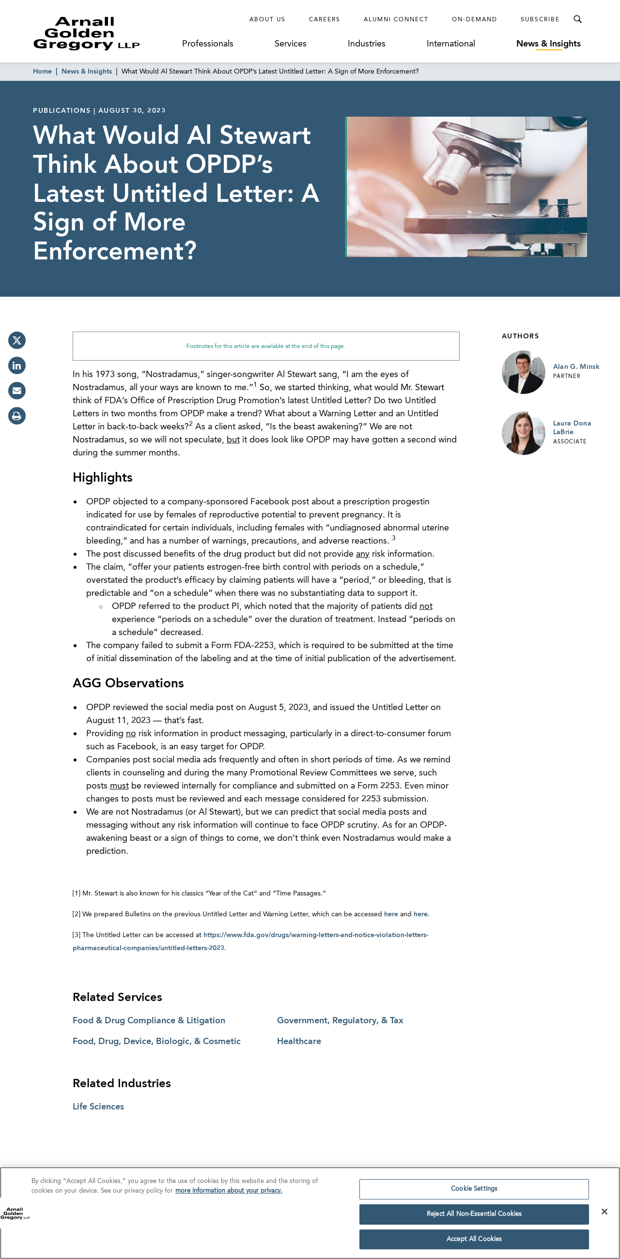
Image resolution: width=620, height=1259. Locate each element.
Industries (367, 44)
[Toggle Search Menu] (577, 19)
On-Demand (474, 20)
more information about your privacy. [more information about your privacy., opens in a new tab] (228, 1195)
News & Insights (548, 44)
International (451, 44)
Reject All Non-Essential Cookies (474, 1218)
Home (42, 71)
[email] (17, 390)
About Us (267, 20)
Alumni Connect (396, 20)
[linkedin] (17, 365)
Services (291, 44)
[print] (17, 416)
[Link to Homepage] (104, 33)
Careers (325, 20)
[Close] (604, 1215)
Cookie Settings (474, 1193)
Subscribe (540, 20)
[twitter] (17, 340)
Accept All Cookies (474, 1243)
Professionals (207, 44)
